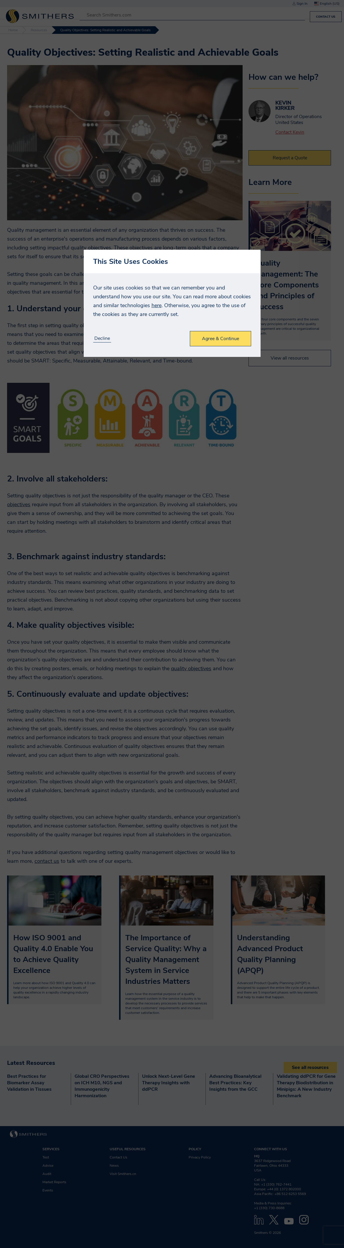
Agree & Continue (220, 338)
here (157, 305)
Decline (102, 338)
